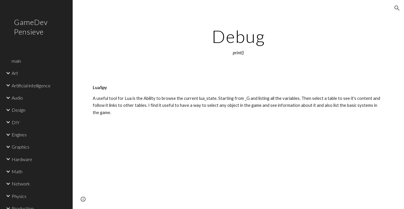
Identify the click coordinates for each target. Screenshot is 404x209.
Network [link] (21, 183)
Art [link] (15, 73)
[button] (397, 8)
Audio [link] (17, 97)
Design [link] (18, 110)
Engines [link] (19, 134)
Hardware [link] (22, 159)
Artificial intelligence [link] (31, 85)
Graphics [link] (20, 146)
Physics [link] (19, 196)
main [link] (16, 61)
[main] (238, 41)
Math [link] (17, 171)
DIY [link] (15, 122)
